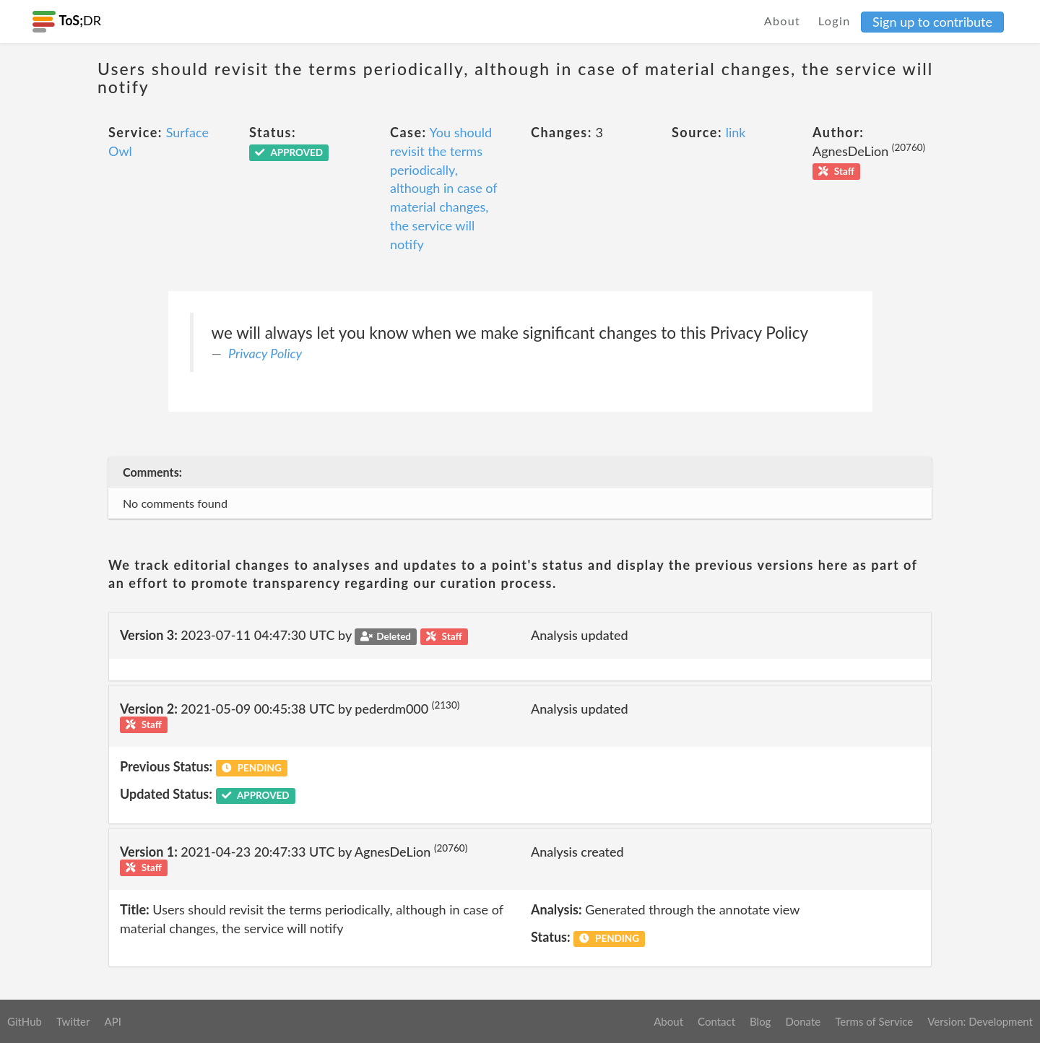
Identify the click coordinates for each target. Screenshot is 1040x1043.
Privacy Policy (265, 353)
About (782, 20)
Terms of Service (874, 1021)
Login (834, 20)
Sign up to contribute (932, 22)
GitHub (24, 1021)
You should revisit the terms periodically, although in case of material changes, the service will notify (443, 187)
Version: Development (980, 1021)
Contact (716, 1021)
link (736, 132)
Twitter (73, 1021)
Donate (802, 1021)
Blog (760, 1021)
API (112, 1021)
